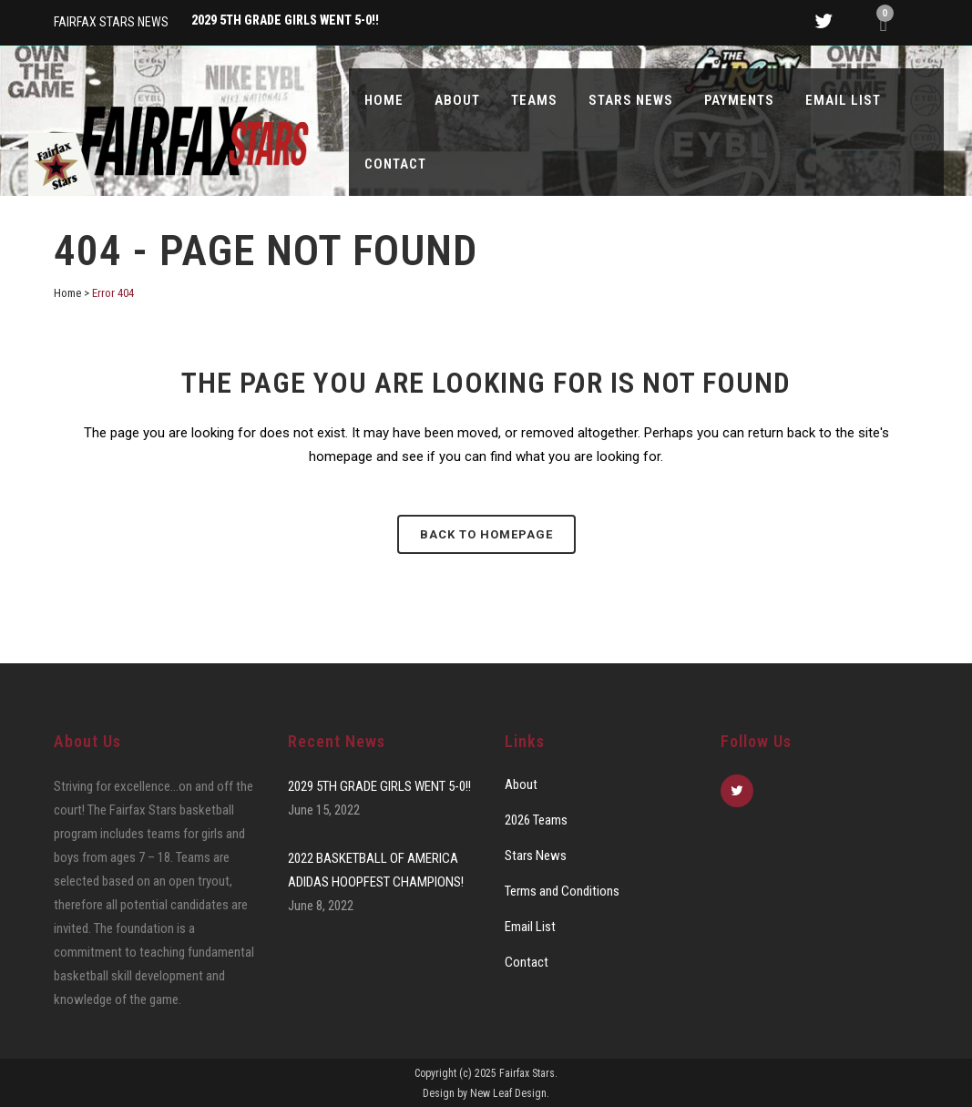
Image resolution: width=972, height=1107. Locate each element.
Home (67, 293)
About (521, 784)
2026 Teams (536, 820)
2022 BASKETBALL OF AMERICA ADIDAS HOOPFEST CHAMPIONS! (376, 870)
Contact (526, 962)
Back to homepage (486, 534)
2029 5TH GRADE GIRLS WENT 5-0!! (379, 786)
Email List (530, 926)
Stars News (536, 855)
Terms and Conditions (562, 891)
